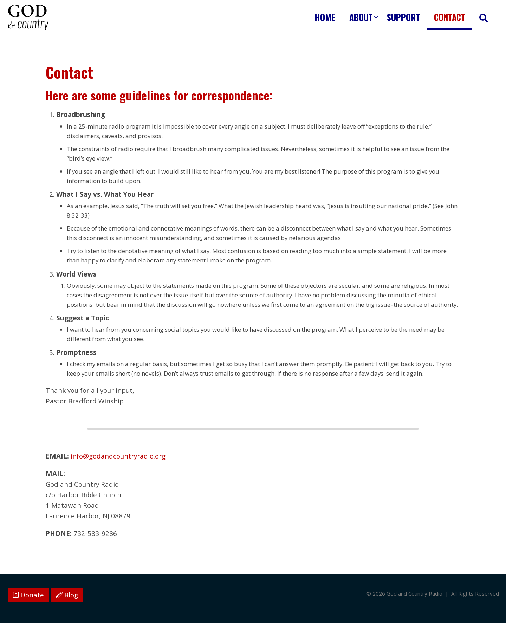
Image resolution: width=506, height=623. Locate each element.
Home (324, 17)
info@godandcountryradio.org (118, 456)
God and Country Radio (28, 18)
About (361, 17)
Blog (67, 594)
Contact (449, 17)
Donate (28, 594)
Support (403, 17)
